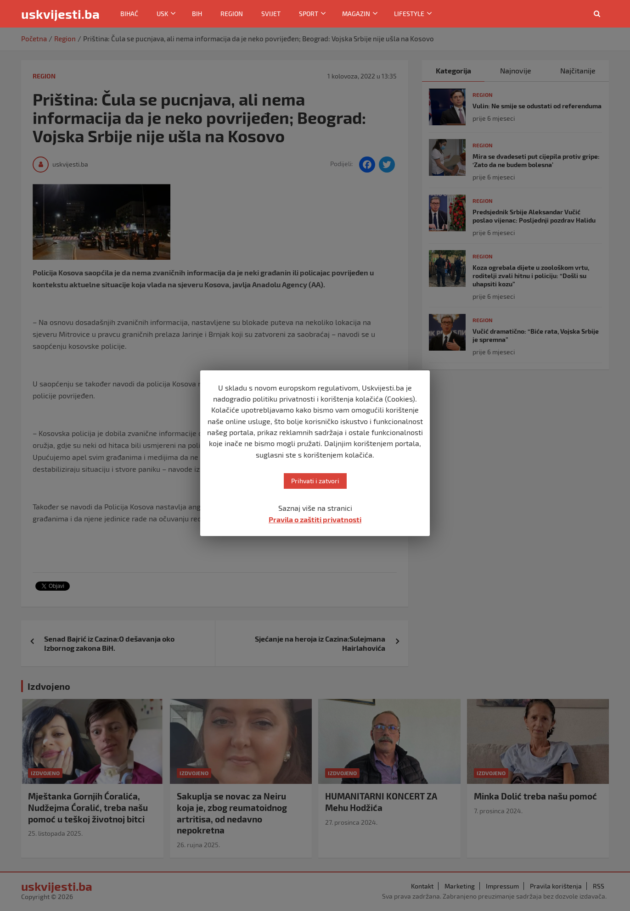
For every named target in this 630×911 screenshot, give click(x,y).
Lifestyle (409, 13)
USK (162, 13)
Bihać (129, 13)
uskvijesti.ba (60, 13)
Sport (308, 13)
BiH (197, 13)
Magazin (356, 13)
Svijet (271, 13)
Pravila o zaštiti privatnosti (315, 519)
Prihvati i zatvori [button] (315, 481)
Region (231, 13)
